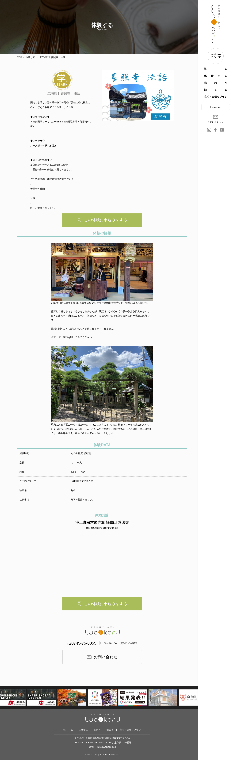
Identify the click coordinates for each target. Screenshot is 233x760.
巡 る (215, 69)
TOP (19, 57)
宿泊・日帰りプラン (215, 96)
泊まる (215, 89)
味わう (215, 82)
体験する (215, 76)
